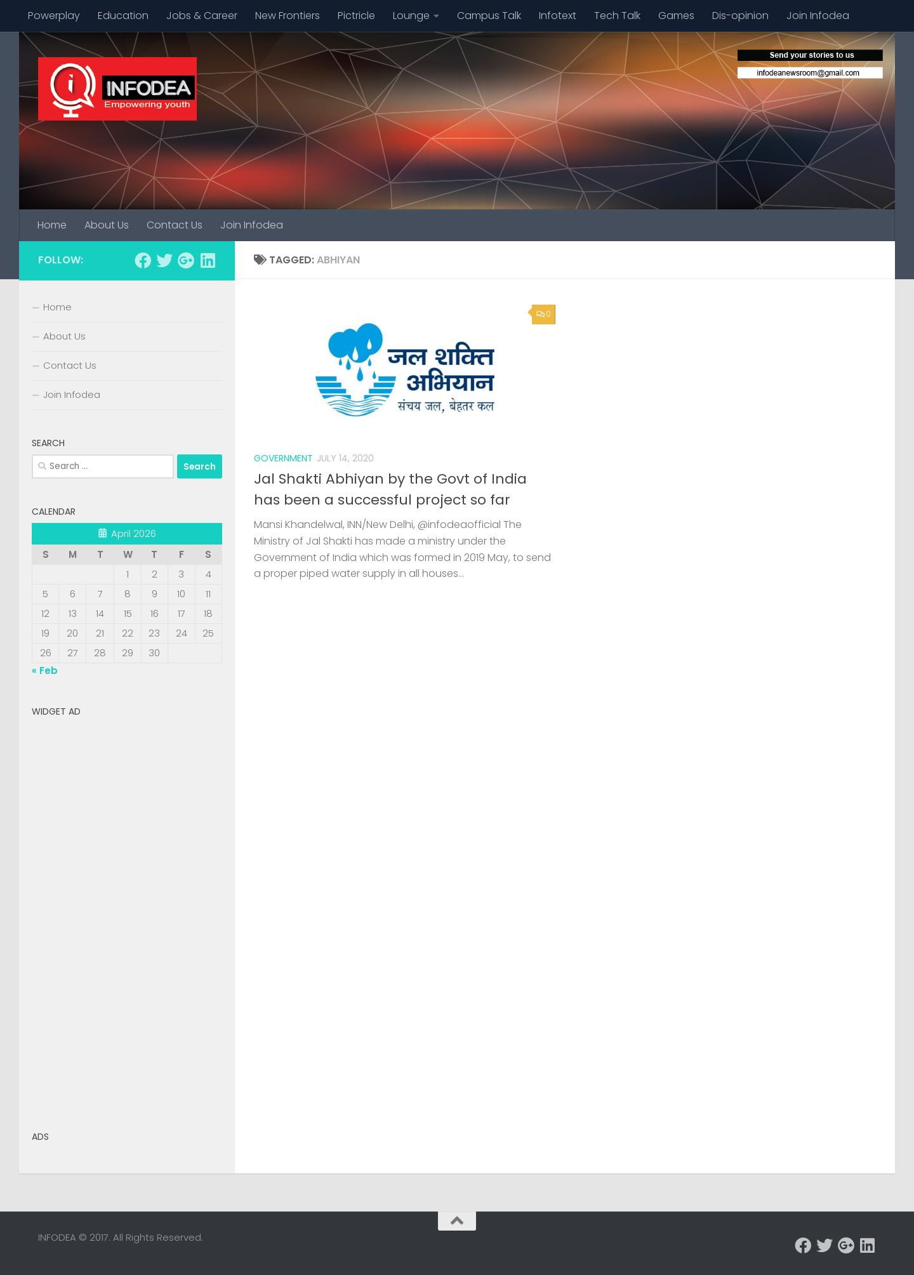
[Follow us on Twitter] (164, 260)
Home (52, 225)
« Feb (45, 670)
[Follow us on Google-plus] (186, 260)
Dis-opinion (740, 15)
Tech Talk (617, 15)
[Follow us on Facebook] (143, 260)
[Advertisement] (127, 913)
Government (283, 458)
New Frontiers (287, 15)
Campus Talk (489, 15)
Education (123, 15)
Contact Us (174, 225)
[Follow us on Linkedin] (207, 260)
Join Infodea (817, 15)
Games (676, 15)
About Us (106, 225)
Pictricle (356, 15)
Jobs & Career (201, 15)
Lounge (411, 15)
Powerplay (54, 15)
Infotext (557, 15)
